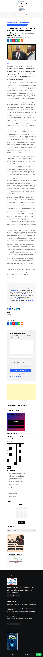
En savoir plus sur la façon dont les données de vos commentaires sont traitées (21, 375)
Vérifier (8, 467)
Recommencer (21, 522)
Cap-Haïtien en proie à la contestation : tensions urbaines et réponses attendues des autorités (21, 612)
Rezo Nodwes (10, 37)
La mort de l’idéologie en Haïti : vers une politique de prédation (19, 618)
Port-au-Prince (16, 424)
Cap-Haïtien (15, 421)
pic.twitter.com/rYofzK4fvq (16, 298)
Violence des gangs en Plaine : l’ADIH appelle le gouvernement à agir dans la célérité (20, 609)
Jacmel (15, 427)
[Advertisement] (21, 392)
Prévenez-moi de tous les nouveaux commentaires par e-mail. (21, 363)
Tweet (8, 63)
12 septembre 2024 (28, 300)
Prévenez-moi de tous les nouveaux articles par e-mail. (22, 366)
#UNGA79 (25, 295)
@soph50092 (15, 290)
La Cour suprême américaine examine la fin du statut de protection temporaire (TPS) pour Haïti (20, 616)
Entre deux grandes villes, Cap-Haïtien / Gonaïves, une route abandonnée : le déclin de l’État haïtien (21, 605)
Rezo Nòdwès (28, 654)
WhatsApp (39, 654)
